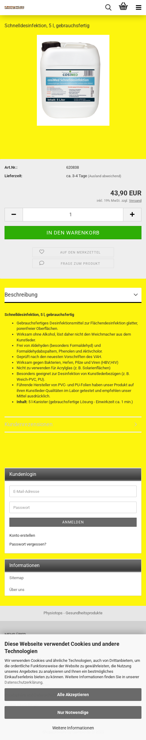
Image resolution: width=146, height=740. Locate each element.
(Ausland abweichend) (104, 176)
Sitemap (16, 578)
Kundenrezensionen (29, 424)
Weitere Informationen (73, 727)
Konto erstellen (22, 535)
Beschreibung (21, 294)
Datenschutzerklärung (23, 682)
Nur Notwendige (73, 712)
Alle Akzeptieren (73, 694)
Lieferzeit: (13, 176)
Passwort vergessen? (27, 544)
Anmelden (73, 522)
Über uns (16, 589)
